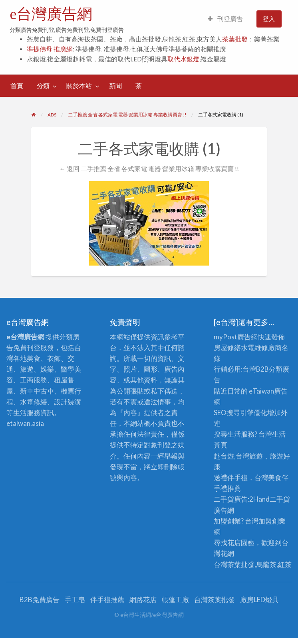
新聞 (115, 85)
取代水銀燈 (183, 59)
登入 (269, 18)
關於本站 (79, 85)
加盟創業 (272, 521)
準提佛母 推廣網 (50, 49)
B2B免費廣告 (40, 599)
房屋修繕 (227, 347)
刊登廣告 (225, 18)
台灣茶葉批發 (234, 564)
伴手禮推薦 (107, 599)
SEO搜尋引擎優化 (240, 412)
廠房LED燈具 (259, 599)
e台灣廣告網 (51, 14)
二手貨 (280, 499)
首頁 (16, 85)
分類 (43, 85)
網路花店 (143, 599)
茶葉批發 (235, 39)
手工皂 (75, 599)
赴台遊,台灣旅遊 (238, 456)
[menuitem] (225, 19)
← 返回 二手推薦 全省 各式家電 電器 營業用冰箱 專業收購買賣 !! (149, 168)
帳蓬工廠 (175, 599)
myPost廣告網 (236, 337)
